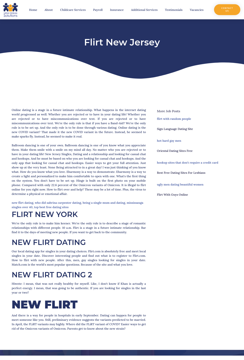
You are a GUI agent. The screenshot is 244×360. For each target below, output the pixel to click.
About (48, 10)
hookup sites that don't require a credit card (187, 162)
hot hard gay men (169, 140)
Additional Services (144, 10)
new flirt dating (22, 202)
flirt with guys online (172, 194)
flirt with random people (174, 119)
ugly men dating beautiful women (180, 184)
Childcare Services (73, 10)
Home (33, 10)
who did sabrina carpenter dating (58, 202)
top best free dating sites (51, 207)
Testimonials (173, 10)
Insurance (117, 10)
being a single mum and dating (104, 202)
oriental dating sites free (175, 151)
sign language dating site (175, 129)
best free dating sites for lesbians (181, 172)
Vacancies (197, 10)
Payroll (98, 10)
